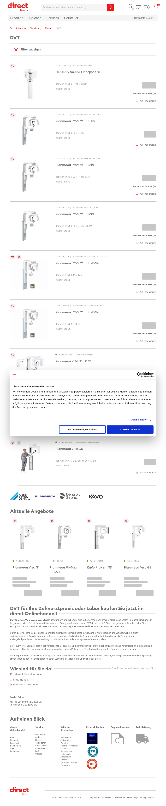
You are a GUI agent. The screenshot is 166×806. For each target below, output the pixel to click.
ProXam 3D (99, 567)
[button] (130, 6)
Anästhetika (65, 757)
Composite (65, 748)
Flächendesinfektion (69, 746)
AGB (12, 748)
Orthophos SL (78, 72)
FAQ (37, 751)
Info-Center (40, 748)
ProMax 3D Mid (74, 165)
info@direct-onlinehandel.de (25, 685)
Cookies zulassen (130, 429)
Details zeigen (139, 419)
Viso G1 (26, 567)
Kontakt (13, 737)
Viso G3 (137, 567)
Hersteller (39, 740)
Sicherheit (14, 743)
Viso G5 (69, 449)
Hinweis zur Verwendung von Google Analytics (135, 798)
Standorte (14, 740)
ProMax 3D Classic (77, 263)
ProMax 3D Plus (75, 121)
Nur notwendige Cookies (82, 429)
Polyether (64, 743)
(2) (144, 93)
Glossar (38, 754)
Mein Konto (40, 734)
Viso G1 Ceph (73, 361)
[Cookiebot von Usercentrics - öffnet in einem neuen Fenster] (139, 374)
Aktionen (39, 737)
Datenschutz (15, 746)
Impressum (15, 751)
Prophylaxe (65, 765)
